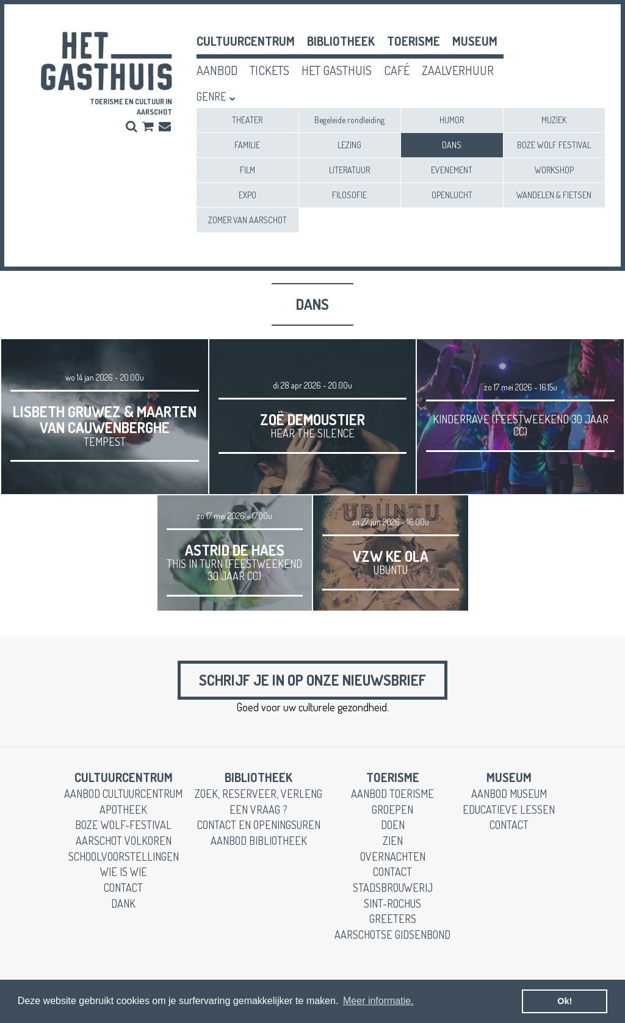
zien (393, 840)
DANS (451, 145)
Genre (211, 96)
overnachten (392, 856)
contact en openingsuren (258, 824)
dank (123, 903)
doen (393, 824)
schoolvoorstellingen (123, 856)
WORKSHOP (554, 170)
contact (123, 887)
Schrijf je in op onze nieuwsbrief (312, 679)
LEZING (349, 145)
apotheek (123, 809)
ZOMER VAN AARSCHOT (247, 220)
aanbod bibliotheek (259, 840)
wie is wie (123, 871)
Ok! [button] (564, 1001)
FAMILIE (247, 145)
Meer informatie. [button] (378, 1001)
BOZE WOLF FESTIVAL (554, 145)
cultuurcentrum (246, 41)
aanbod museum (509, 793)
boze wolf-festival (123, 824)
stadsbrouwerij (393, 887)
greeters (392, 918)
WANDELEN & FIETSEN (553, 195)
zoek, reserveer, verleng (258, 793)
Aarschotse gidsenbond (392, 934)
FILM (247, 170)
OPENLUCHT (452, 195)
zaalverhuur (458, 70)
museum (474, 41)
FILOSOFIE (349, 195)
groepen (392, 809)
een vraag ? (258, 809)
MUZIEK (553, 120)
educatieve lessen (509, 809)
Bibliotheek (341, 41)
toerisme (413, 41)
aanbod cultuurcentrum (123, 793)
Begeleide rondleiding (349, 120)
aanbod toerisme (392, 793)
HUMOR (451, 120)
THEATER (247, 120)
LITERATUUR (349, 170)
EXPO (247, 195)
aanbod (217, 70)
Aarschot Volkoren (124, 840)
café (397, 70)
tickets (269, 70)
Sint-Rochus (392, 903)
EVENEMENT (451, 170)
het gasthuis (337, 70)
